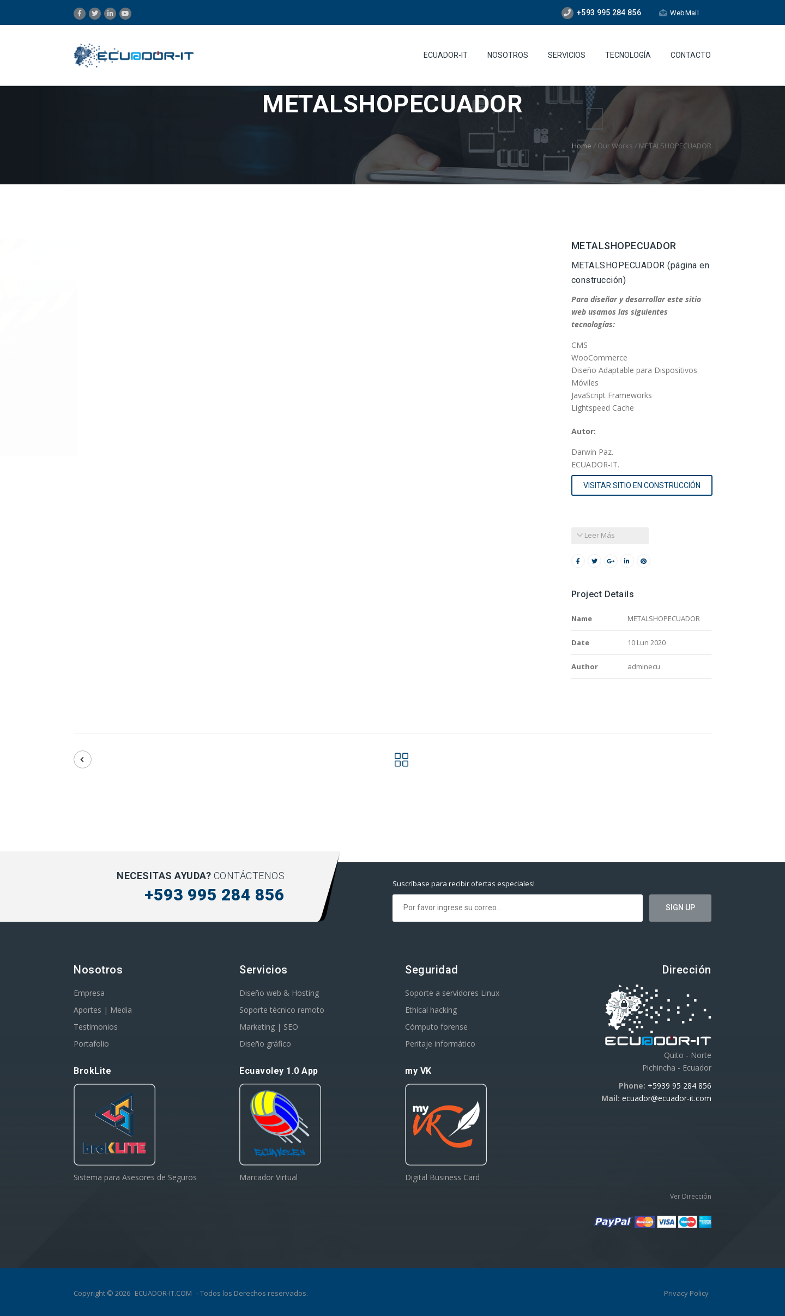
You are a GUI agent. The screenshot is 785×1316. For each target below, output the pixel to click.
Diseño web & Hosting (279, 993)
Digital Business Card (442, 1177)
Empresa (89, 993)
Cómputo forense (436, 1026)
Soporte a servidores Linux (452, 993)
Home (581, 146)
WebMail (679, 13)
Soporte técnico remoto (281, 1010)
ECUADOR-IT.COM (163, 1293)
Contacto (691, 55)
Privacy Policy (686, 1293)
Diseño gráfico (265, 1043)
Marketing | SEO (268, 1026)
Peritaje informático (440, 1043)
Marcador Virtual (268, 1177)
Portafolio (91, 1043)
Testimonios (96, 1026)
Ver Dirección (690, 1196)
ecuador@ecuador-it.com (666, 1098)
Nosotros (507, 55)
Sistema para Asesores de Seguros (135, 1177)
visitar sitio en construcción (642, 485)
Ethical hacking (431, 1010)
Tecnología (628, 55)
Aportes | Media (103, 1010)
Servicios (566, 55)
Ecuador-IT (446, 55)
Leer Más (596, 535)
